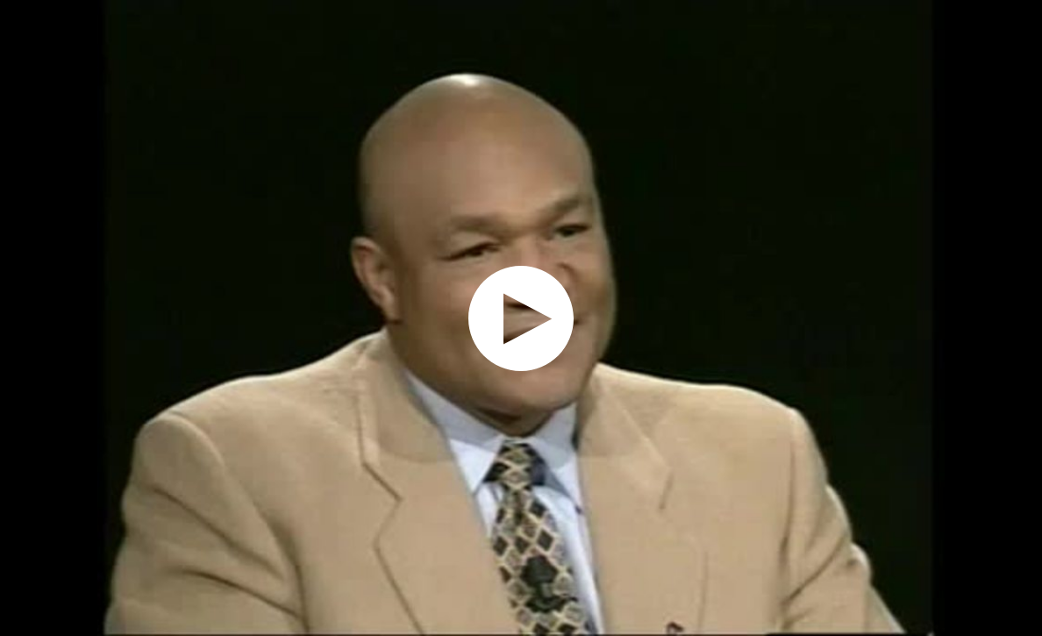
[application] (521, 318)
